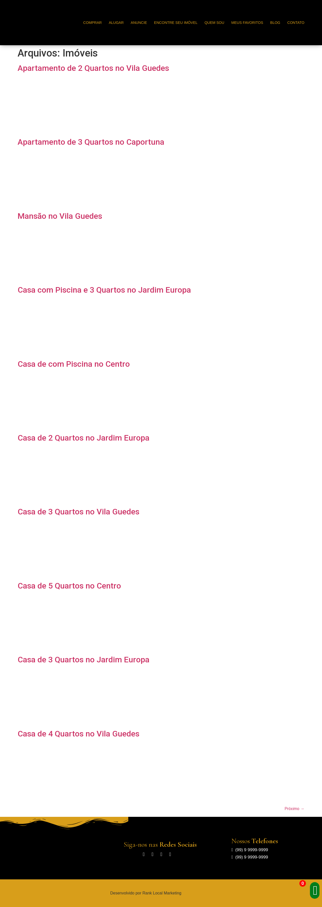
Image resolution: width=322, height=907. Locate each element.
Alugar (116, 23)
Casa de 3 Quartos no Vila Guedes (78, 511)
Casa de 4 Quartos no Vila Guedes (78, 733)
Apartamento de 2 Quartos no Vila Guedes (93, 68)
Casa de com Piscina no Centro (74, 364)
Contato (295, 23)
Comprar (92, 23)
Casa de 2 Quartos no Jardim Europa (83, 438)
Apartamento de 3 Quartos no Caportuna (91, 142)
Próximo (294, 808)
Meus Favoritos (247, 23)
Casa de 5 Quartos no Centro (69, 586)
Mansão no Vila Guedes (60, 216)
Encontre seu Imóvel (175, 23)
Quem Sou (214, 23)
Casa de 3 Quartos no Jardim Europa (83, 659)
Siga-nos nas (160, 844)
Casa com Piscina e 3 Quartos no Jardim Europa (104, 290)
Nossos (254, 841)
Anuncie (139, 23)
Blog (275, 23)
